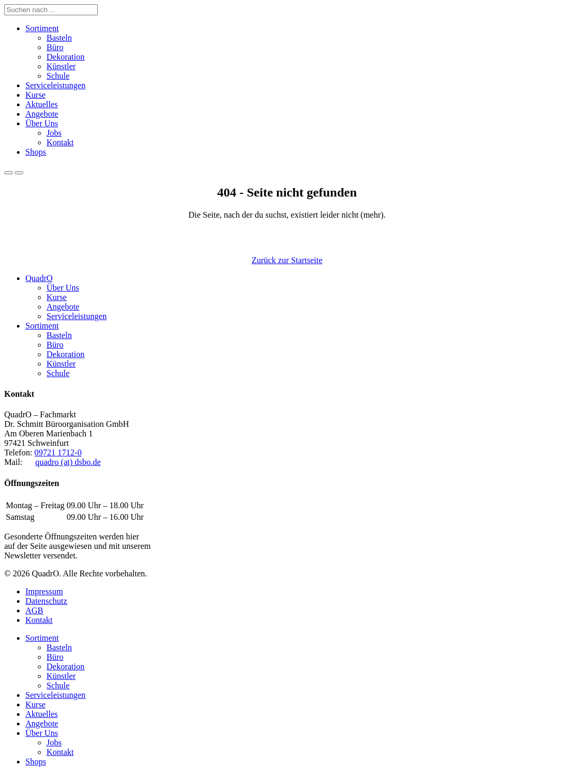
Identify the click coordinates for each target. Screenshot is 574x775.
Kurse (35, 94)
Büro (55, 47)
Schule (58, 75)
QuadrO (39, 278)
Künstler (61, 66)
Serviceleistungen (55, 85)
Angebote (41, 113)
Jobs (54, 132)
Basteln (59, 37)
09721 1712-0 (57, 452)
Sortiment (42, 28)
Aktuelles (41, 104)
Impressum (44, 591)
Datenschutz (46, 600)
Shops (35, 151)
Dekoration (66, 56)
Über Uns (41, 123)
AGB (34, 610)
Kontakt (60, 142)
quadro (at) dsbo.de (68, 461)
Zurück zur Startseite (287, 260)
